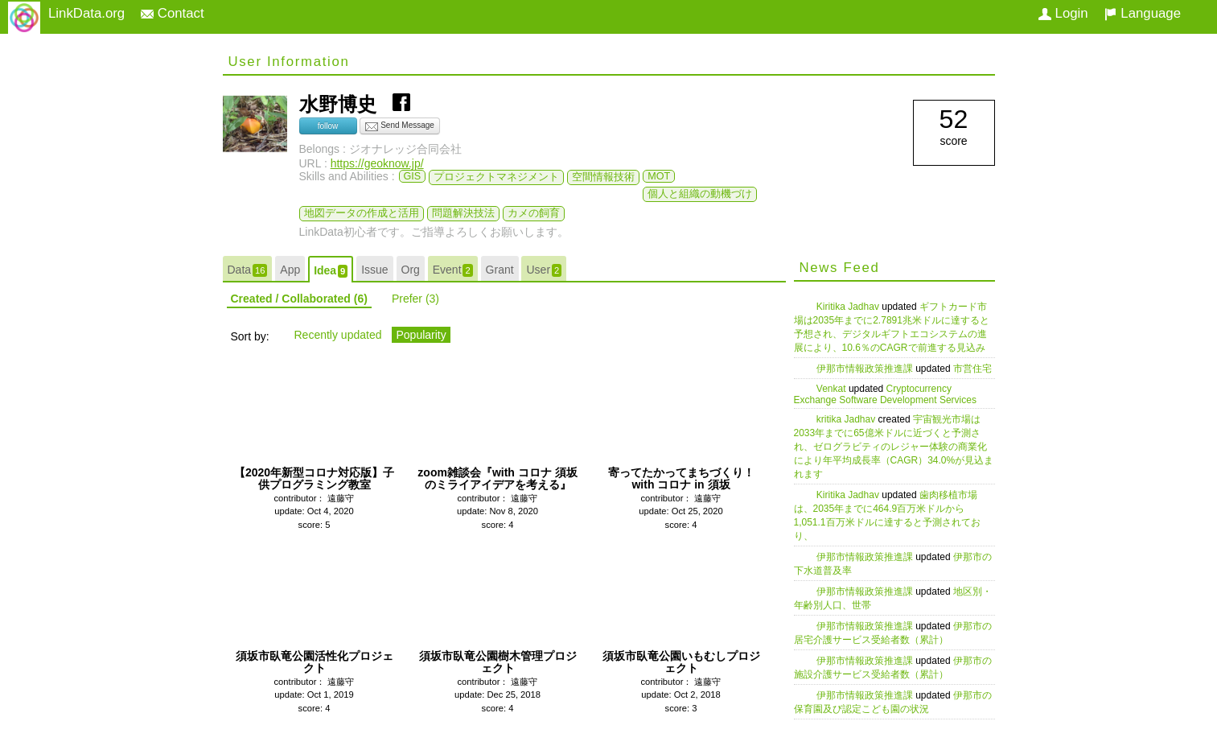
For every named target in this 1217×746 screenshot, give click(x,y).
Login (1063, 13)
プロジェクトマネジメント (496, 177)
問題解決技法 (463, 213)
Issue (374, 269)
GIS (412, 176)
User (543, 270)
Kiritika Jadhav (849, 306)
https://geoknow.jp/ (377, 163)
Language (1142, 13)
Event (453, 270)
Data (248, 270)
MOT (659, 176)
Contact (172, 13)
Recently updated (338, 334)
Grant (500, 269)
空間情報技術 (603, 177)
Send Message (399, 126)
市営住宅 (972, 368)
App (290, 269)
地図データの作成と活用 (361, 213)
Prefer (415, 298)
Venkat (832, 388)
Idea (330, 271)
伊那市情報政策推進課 (865, 368)
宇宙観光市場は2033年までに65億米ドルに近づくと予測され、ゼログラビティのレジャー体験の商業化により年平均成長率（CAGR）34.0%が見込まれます (894, 447)
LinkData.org (86, 13)
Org (410, 269)
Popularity (421, 334)
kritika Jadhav (847, 419)
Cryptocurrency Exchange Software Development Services (885, 394)
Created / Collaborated (299, 298)
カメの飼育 (534, 213)
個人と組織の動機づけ (700, 194)
